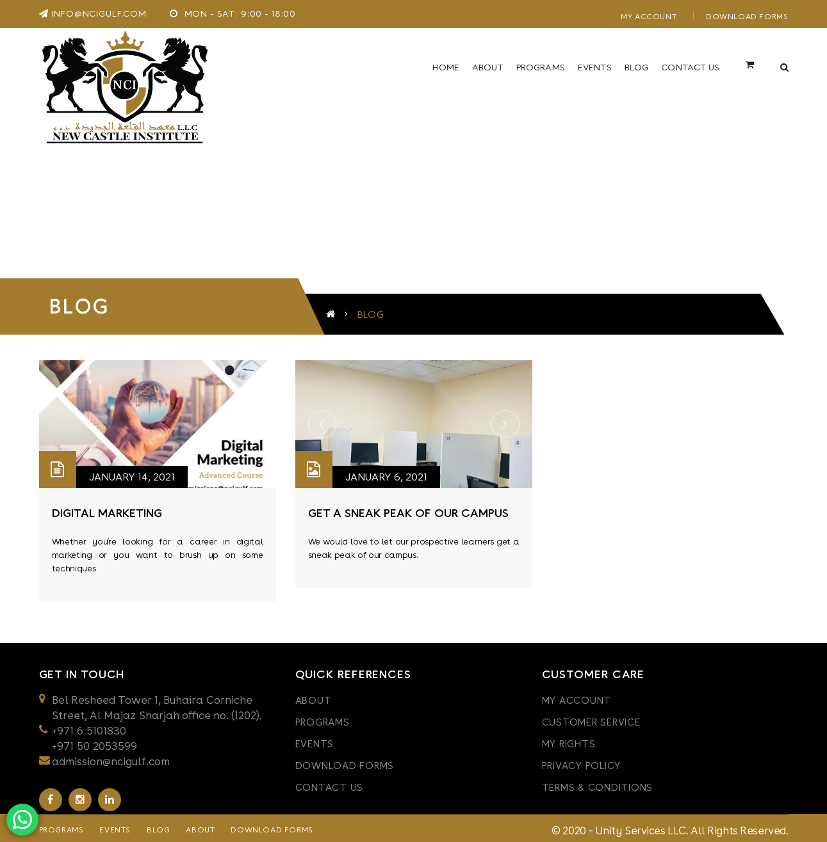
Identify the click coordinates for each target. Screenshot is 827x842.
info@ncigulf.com (93, 13)
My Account (648, 16)
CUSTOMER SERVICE (591, 718)
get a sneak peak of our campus (408, 509)
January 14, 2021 (132, 473)
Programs (322, 718)
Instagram (80, 795)
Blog (158, 826)
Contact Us (329, 784)
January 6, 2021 (386, 473)
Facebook (50, 795)
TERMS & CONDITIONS (597, 784)
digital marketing (107, 509)
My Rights (569, 740)
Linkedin (109, 795)
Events (314, 740)
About (313, 697)
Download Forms (747, 16)
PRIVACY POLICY (581, 762)
